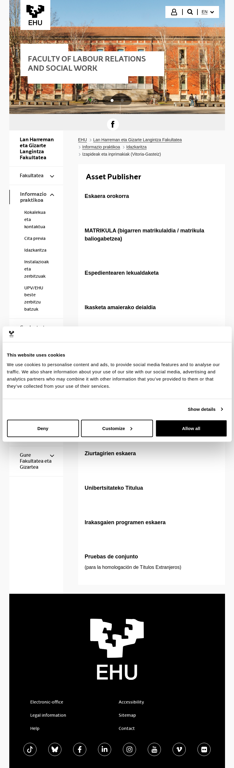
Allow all (191, 428)
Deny (43, 428)
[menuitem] (208, 12)
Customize (117, 428)
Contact (127, 728)
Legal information (48, 715)
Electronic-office (46, 702)
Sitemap (127, 715)
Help (35, 728)
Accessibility (131, 702)
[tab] (112, 100)
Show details (202, 409)
